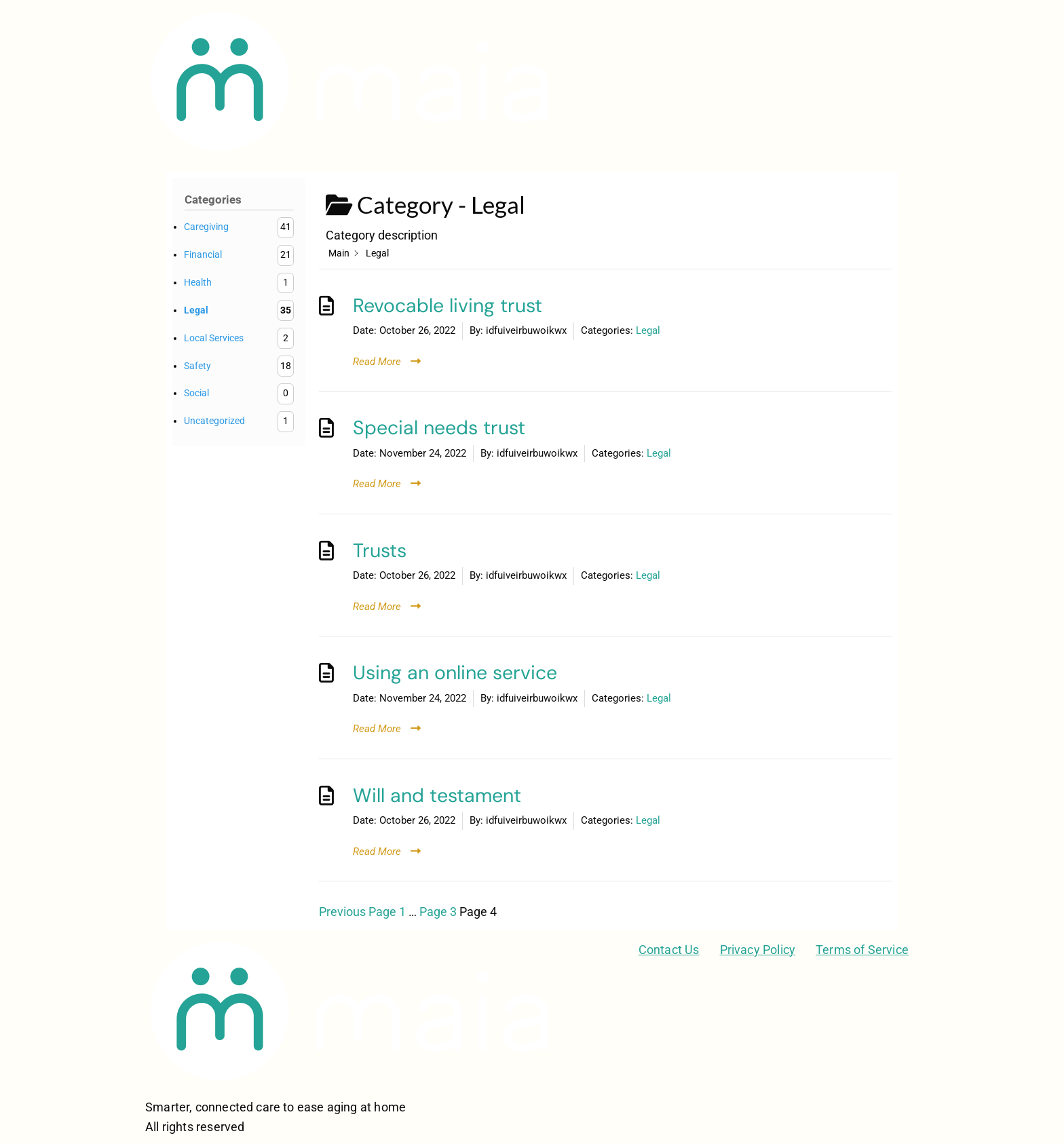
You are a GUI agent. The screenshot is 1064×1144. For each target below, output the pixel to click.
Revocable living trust (447, 305)
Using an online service (455, 672)
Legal (648, 330)
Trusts (379, 550)
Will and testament (437, 795)
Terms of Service (862, 949)
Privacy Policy (758, 949)
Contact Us (669, 949)
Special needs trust (439, 427)
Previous (342, 911)
